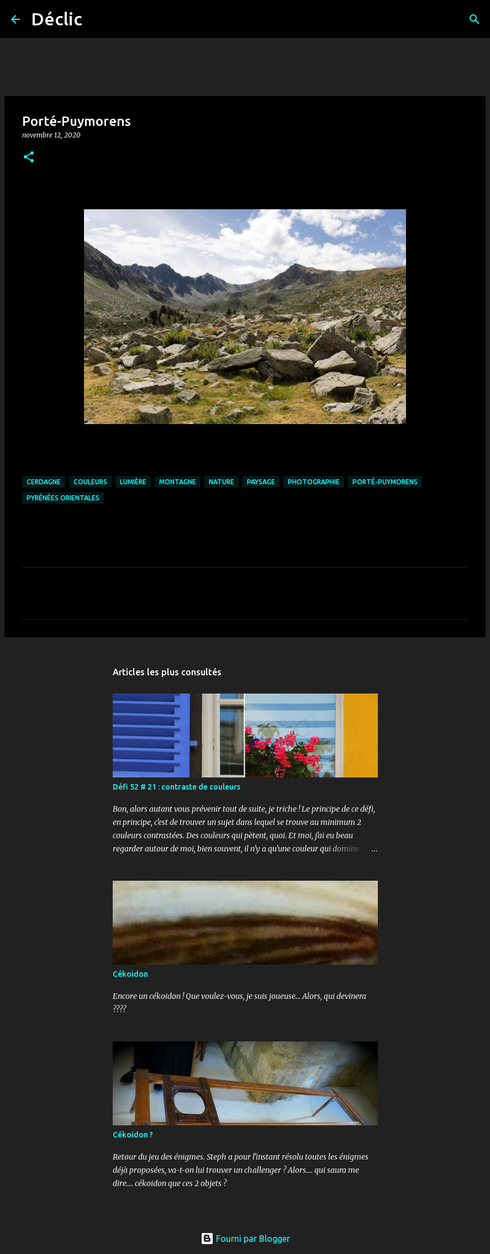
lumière (133, 481)
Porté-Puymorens (385, 481)
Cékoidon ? (133, 1134)
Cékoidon (130, 974)
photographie (314, 481)
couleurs (90, 481)
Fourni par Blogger (245, 1239)
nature (221, 481)
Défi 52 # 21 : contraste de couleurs (176, 786)
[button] (28, 157)
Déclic (56, 19)
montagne (177, 481)
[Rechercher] (97, 19)
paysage (261, 481)
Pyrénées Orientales (63, 497)
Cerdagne (44, 481)
